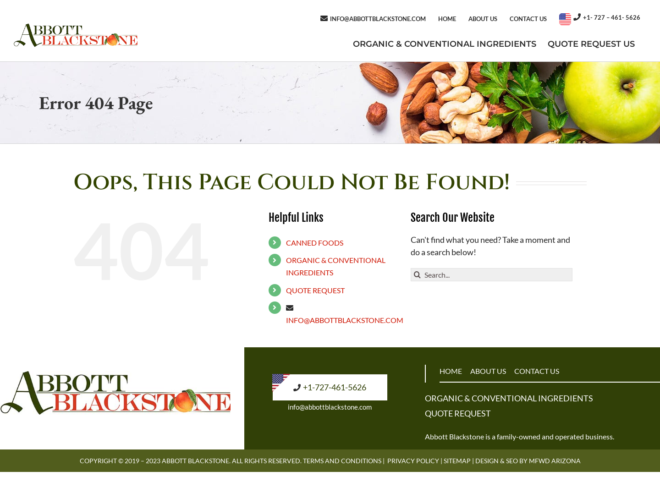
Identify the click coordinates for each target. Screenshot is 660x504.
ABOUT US (488, 371)
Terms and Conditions (342, 461)
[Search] (417, 274)
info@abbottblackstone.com (330, 407)
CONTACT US (536, 371)
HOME (451, 371)
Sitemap (457, 461)
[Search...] (491, 274)
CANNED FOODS (314, 242)
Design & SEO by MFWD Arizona (528, 461)
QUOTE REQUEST (315, 290)
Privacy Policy (413, 461)
